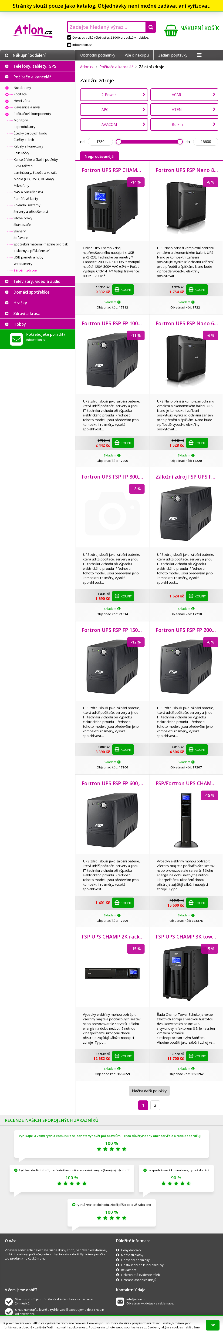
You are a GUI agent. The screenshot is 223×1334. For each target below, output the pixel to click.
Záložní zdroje (25, 270)
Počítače (20, 94)
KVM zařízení (23, 166)
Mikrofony (21, 185)
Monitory (21, 120)
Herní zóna (22, 100)
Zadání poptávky (172, 55)
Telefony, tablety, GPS (34, 66)
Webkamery (23, 263)
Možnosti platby (132, 1255)
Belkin (177, 124)
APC (104, 109)
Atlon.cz (87, 66)
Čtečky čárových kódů (30, 133)
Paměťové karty (26, 198)
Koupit (123, 289)
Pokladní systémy (27, 205)
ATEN (177, 109)
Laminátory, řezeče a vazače (35, 172)
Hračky (20, 302)
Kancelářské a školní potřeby (36, 159)
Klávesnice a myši (27, 107)
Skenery (20, 231)
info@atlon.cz (79, 45)
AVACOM (109, 124)
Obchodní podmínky (97, 55)
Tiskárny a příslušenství (31, 250)
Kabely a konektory (28, 146)
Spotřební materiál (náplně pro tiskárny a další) (43, 244)
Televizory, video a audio (37, 281)
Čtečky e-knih (24, 139)
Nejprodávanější (99, 156)
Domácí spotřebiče (31, 292)
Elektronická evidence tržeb (140, 1275)
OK (212, 1325)
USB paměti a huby (28, 257)
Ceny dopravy (131, 1250)
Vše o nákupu (137, 55)
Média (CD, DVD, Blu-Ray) (34, 179)
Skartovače (22, 224)
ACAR (176, 94)
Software (21, 237)
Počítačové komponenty (32, 113)
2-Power (108, 94)
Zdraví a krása (27, 313)
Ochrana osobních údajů (138, 1280)
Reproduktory (24, 126)
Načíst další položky (149, 1090)
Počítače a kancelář (32, 77)
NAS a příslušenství (28, 192)
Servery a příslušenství (31, 211)
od (82, 141)
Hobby (19, 324)
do (188, 141)
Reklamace (129, 1270)
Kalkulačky (21, 153)
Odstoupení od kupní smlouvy (142, 1265)
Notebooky (22, 87)
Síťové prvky (23, 218)
